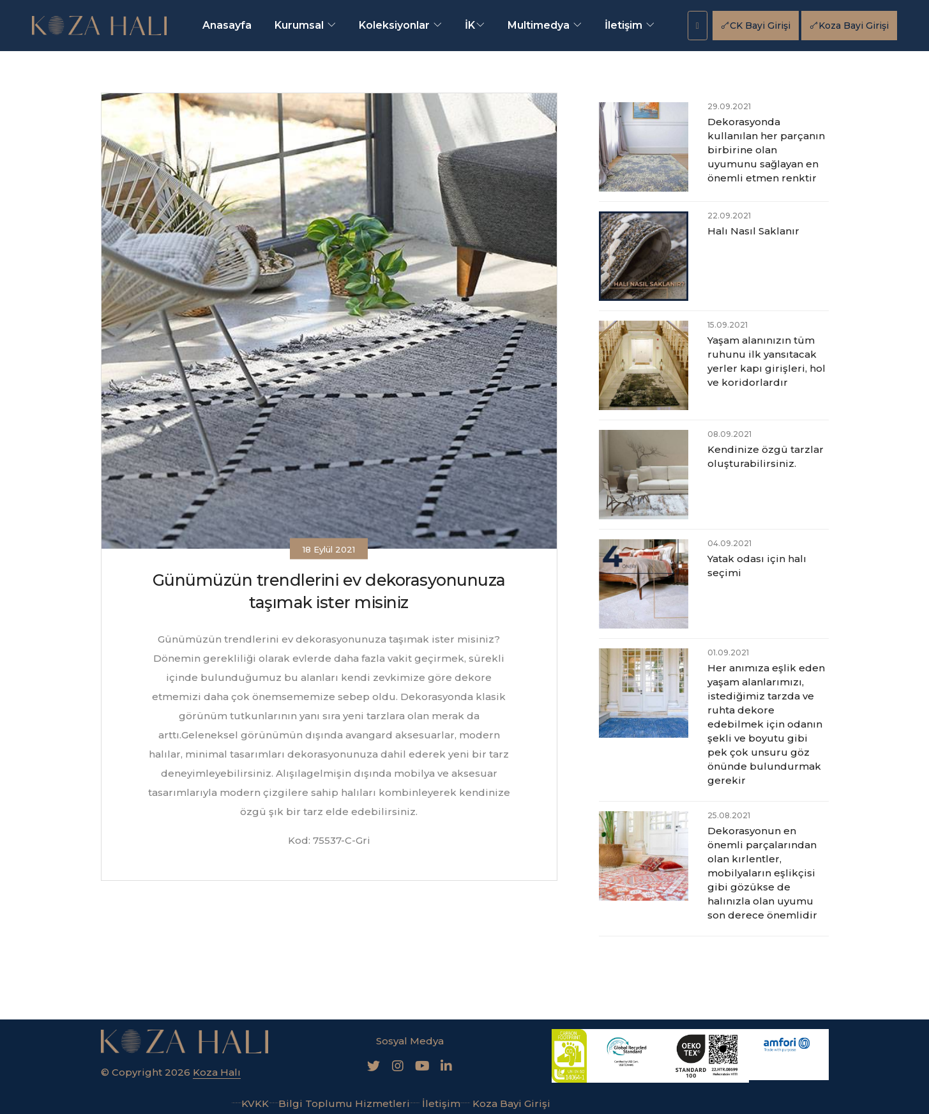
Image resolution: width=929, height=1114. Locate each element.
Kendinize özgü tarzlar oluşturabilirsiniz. (765, 456)
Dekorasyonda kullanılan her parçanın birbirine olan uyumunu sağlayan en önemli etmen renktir (766, 150)
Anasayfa (227, 25)
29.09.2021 (729, 106)
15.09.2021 (727, 325)
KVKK (250, 1102)
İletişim (629, 25)
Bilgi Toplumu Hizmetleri (339, 1102)
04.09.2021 (729, 543)
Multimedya (545, 25)
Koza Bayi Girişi (849, 25)
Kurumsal (305, 25)
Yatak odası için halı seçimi (756, 566)
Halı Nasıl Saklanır (753, 231)
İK (475, 25)
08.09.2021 (729, 434)
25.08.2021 (728, 815)
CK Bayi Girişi (755, 25)
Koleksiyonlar (400, 25)
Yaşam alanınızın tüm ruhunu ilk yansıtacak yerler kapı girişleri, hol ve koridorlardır (766, 361)
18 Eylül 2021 (329, 549)
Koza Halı (217, 1071)
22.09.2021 (729, 215)
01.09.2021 (728, 652)
